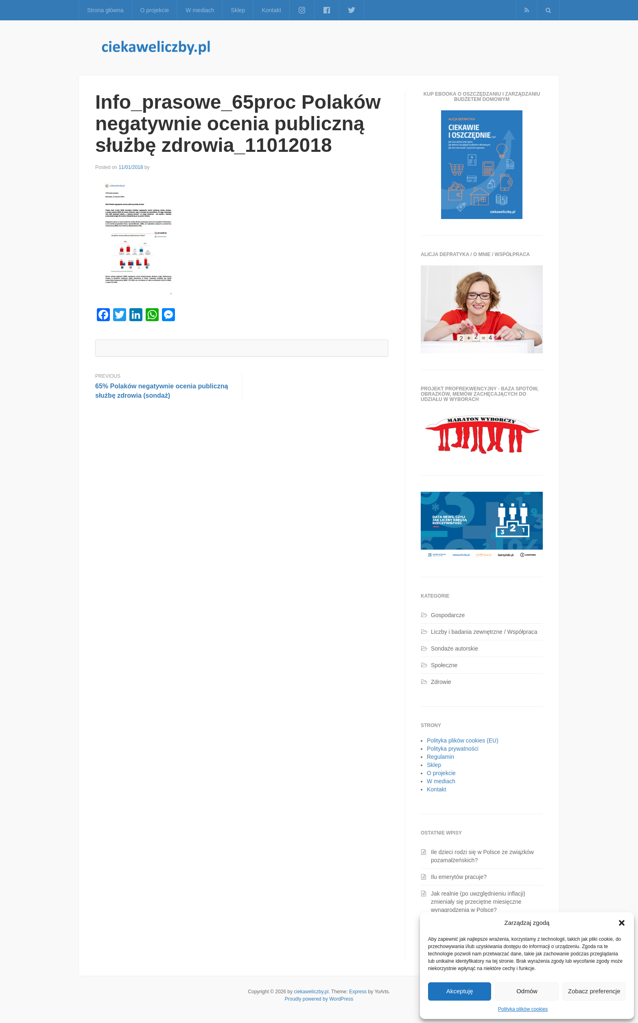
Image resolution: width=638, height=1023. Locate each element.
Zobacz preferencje (594, 991)
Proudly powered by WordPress (319, 999)
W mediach (200, 10)
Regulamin (440, 757)
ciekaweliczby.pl (311, 992)
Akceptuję (459, 991)
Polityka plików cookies (523, 1009)
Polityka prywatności (452, 748)
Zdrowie (441, 682)
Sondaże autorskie (454, 648)
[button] (622, 923)
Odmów (526, 991)
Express (358, 992)
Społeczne (444, 665)
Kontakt (271, 10)
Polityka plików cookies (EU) (462, 740)
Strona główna (105, 10)
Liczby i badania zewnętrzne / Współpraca (484, 632)
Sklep (238, 10)
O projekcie (154, 10)
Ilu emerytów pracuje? (459, 877)
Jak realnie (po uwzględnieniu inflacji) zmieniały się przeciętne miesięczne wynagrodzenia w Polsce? (478, 901)
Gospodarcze (448, 615)
